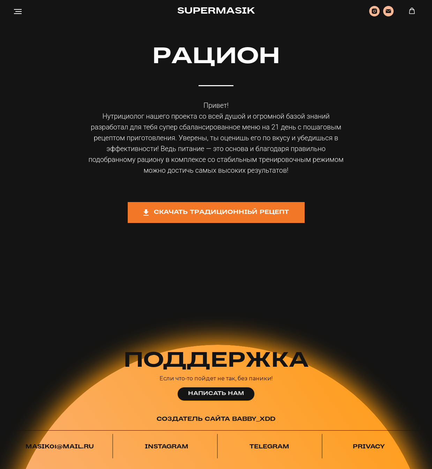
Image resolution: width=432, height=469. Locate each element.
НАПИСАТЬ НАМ (216, 393)
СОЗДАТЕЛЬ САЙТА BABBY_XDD (216, 419)
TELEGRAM (269, 447)
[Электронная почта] (388, 14)
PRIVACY (369, 447)
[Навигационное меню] (18, 11)
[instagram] (374, 14)
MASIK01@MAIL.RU (59, 447)
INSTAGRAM (166, 447)
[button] (412, 11)
